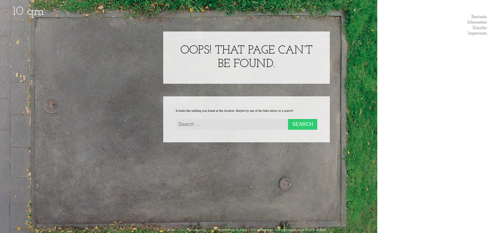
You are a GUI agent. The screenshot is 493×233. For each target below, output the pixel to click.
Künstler (480, 27)
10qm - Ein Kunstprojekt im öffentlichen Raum (207, 229)
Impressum (477, 32)
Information (477, 21)
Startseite (479, 15)
